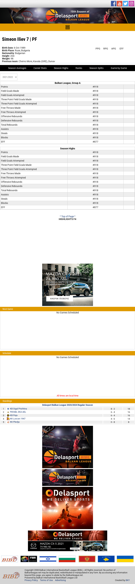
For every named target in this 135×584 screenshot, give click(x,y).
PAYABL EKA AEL (18, 412)
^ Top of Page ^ (67, 216)
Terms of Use (46, 580)
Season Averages (17, 68)
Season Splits (96, 68)
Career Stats (40, 68)
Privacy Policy (31, 580)
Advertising (60, 580)
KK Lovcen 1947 (17, 418)
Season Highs (61, 68)
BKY (128, 580)
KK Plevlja (14, 422)
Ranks (79, 68)
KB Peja (13, 415)
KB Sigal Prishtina (18, 408)
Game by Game (119, 68)
